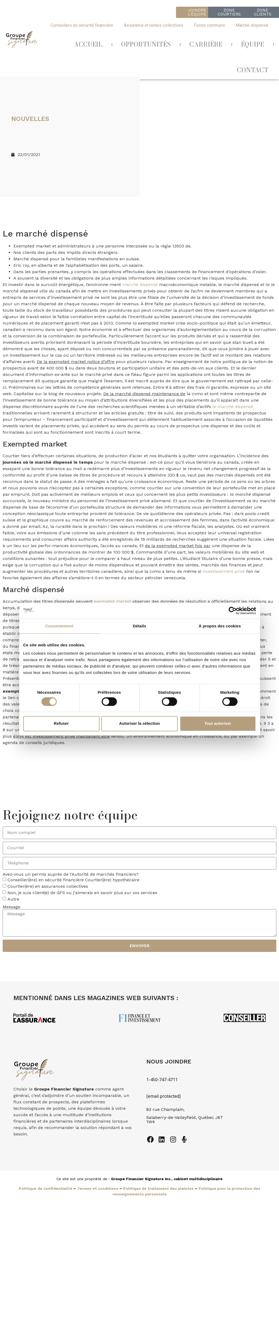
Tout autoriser (217, 723)
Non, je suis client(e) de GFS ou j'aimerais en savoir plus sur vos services (82, 892)
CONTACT (252, 70)
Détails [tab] (139, 626)
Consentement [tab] (59, 626)
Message (11, 907)
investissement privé (223, 571)
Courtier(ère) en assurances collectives (47, 886)
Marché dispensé (252, 25)
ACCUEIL (88, 44)
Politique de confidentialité (45, 1188)
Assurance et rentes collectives (153, 25)
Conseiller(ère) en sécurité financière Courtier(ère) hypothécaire (73, 879)
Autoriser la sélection (139, 723)
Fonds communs (209, 25)
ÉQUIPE (252, 44)
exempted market (112, 601)
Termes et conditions (97, 1188)
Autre (13, 899)
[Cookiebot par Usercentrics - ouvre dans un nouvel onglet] (232, 611)
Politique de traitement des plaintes (158, 1188)
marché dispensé (140, 284)
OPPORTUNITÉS (146, 44)
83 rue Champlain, (166, 1109)
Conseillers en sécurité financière (82, 25)
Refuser (61, 723)
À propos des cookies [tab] (220, 626)
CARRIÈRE (205, 44)
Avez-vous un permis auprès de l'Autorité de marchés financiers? (71, 874)
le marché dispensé (232, 406)
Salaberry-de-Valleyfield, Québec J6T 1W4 (184, 1119)
